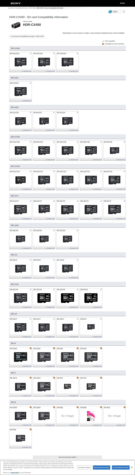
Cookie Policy (14, 473)
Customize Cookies (84, 468)
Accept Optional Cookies (120, 468)
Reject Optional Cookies (101, 468)
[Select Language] (118, 11)
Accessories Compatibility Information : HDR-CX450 (21, 8)
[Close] (132, 468)
